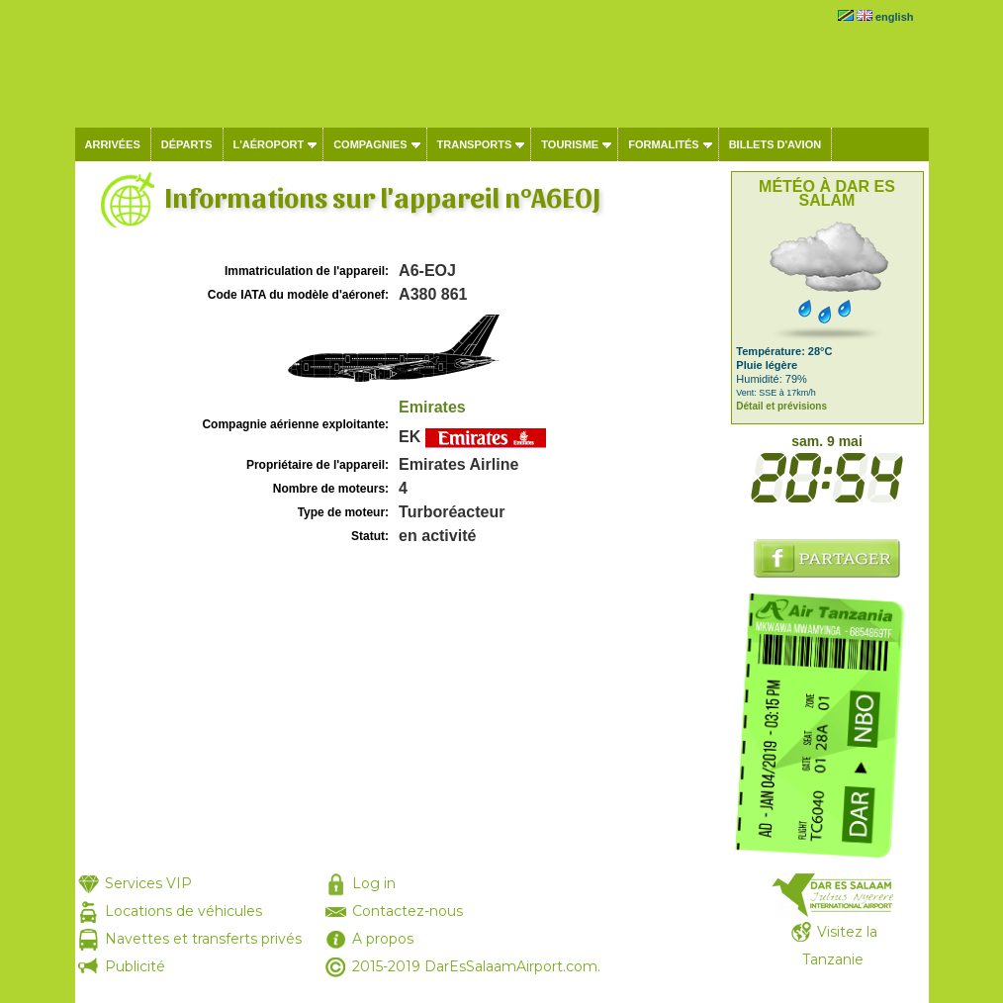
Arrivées (112, 144)
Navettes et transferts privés (203, 939)
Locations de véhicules (183, 911)
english (894, 17)
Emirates (432, 407)
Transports (474, 144)
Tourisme (569, 144)
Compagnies (370, 144)
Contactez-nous (407, 911)
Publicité (135, 966)
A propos (382, 939)
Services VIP (148, 883)
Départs (187, 144)
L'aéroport (269, 144)
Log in (374, 883)
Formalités (663, 144)
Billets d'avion (775, 144)
